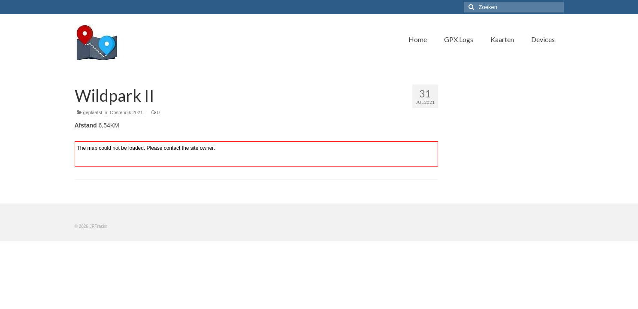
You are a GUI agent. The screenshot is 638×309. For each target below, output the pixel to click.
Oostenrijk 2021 (126, 112)
